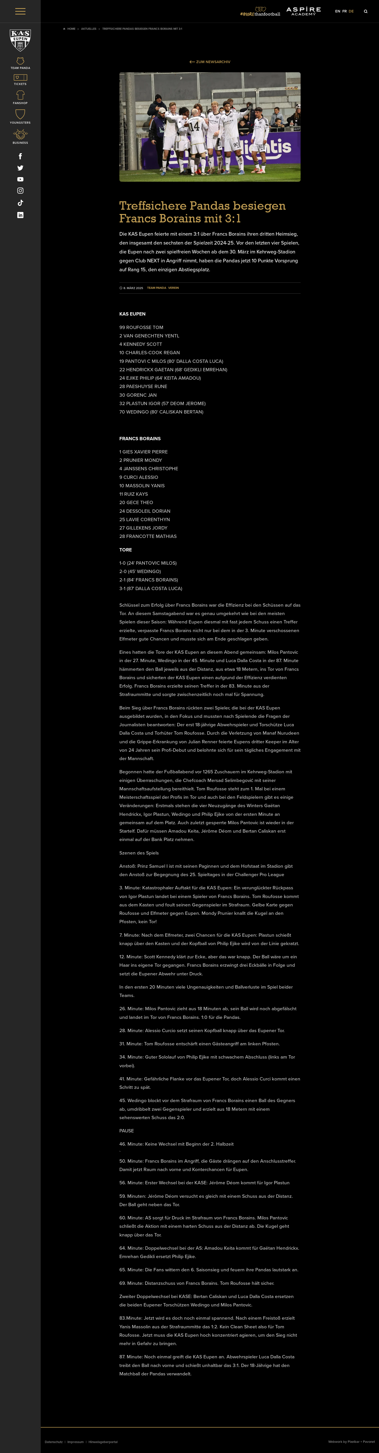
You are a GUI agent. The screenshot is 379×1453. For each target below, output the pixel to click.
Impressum (75, 1442)
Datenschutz (54, 1442)
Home (71, 29)
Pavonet (369, 1442)
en (337, 11)
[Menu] (20, 11)
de (351, 11)
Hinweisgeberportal (103, 1442)
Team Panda (156, 288)
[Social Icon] (20, 159)
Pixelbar (354, 1442)
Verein (173, 288)
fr (344, 11)
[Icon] (20, 65)
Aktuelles (88, 29)
